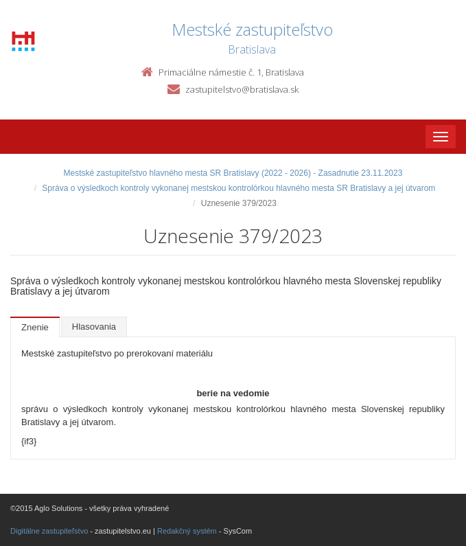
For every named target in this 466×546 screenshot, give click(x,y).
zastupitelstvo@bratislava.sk (242, 89)
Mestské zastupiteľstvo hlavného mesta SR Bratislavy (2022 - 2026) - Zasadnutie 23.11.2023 (233, 173)
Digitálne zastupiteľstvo (49, 531)
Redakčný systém (187, 531)
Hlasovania (94, 326)
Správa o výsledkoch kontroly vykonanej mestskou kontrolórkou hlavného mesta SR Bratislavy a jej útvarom (238, 188)
